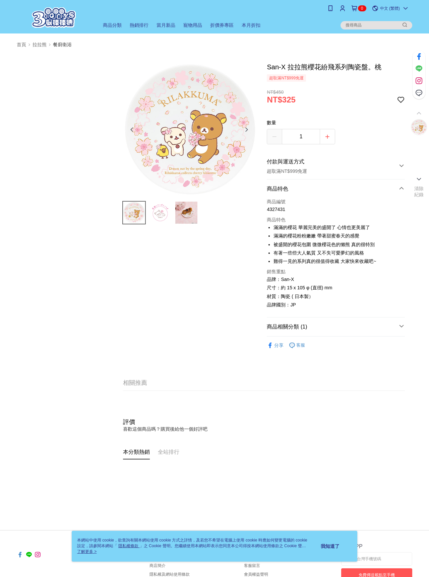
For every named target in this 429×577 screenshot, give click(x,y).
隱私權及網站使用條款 (169, 574)
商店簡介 (157, 565)
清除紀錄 (419, 191)
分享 (275, 345)
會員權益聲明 (256, 574)
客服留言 (252, 565)
